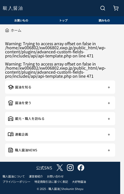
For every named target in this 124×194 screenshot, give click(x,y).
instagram (70, 167)
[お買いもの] (115, 8)
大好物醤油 (79, 182)
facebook (81, 167)
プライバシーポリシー (16, 182)
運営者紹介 (36, 176)
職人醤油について (14, 176)
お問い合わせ (55, 176)
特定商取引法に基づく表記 (51, 182)
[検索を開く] (102, 8)
